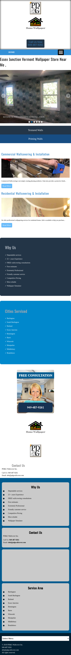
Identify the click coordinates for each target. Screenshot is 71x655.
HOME (11, 52)
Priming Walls (35, 138)
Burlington (11, 318)
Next (68, 96)
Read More (7, 186)
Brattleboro (11, 353)
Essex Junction (12, 330)
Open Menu (61, 52)
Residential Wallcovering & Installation (25, 193)
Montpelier (11, 345)
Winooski (10, 341)
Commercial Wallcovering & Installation (25, 154)
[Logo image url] (35, 8)
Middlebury (11, 349)
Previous (3, 96)
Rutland (9, 326)
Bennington (11, 334)
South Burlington (13, 322)
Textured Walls (35, 130)
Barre (9, 338)
